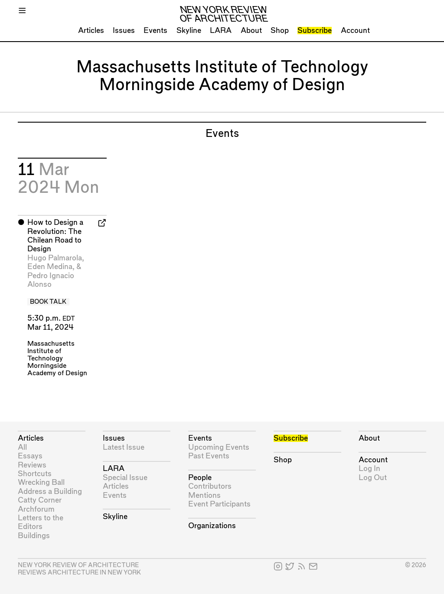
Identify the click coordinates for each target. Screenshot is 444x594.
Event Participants (219, 504)
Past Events (208, 456)
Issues (124, 30)
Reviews (32, 465)
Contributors (210, 486)
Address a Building (50, 491)
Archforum (36, 509)
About (251, 30)
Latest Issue (123, 447)
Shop (280, 30)
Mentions (204, 495)
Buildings (34, 535)
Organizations (212, 525)
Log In (369, 468)
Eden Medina (49, 266)
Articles (91, 30)
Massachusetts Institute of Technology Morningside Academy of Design (57, 359)
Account (355, 30)
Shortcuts (35, 473)
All (22, 447)
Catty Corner (40, 500)
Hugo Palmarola (54, 258)
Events (155, 30)
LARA (221, 30)
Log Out (373, 477)
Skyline (188, 30)
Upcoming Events (218, 447)
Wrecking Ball (41, 482)
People (200, 477)
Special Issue (125, 477)
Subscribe (314, 30)
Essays (30, 456)
